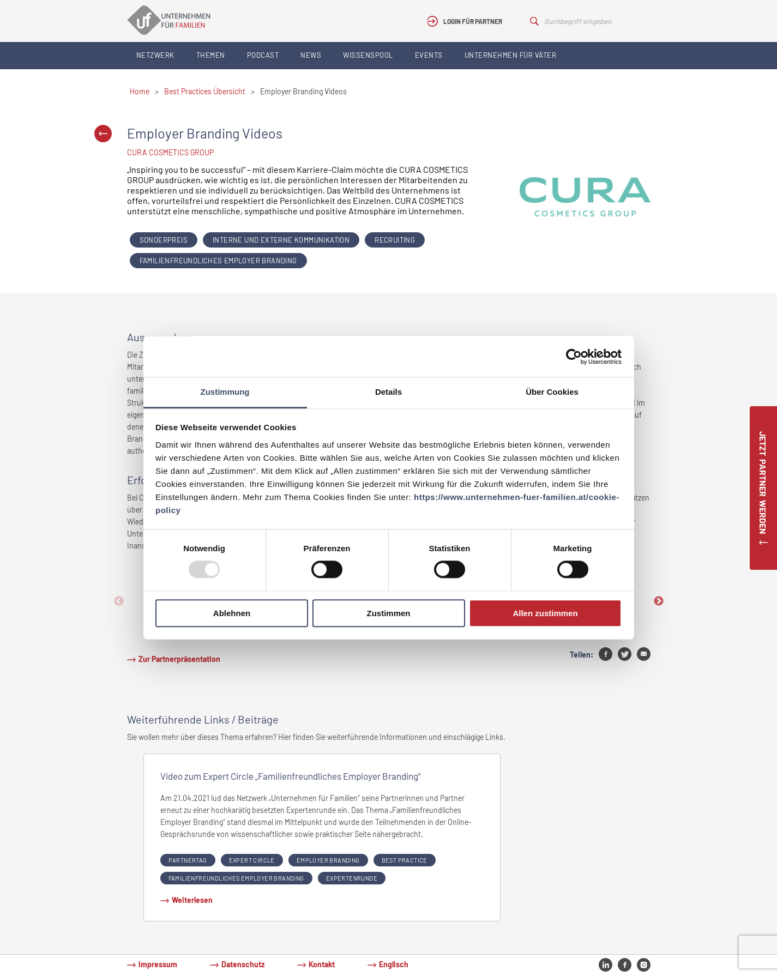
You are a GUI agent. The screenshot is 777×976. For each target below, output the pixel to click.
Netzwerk (155, 55)
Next (658, 601)
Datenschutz (242, 964)
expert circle (252, 860)
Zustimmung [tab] (225, 391)
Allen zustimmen (545, 613)
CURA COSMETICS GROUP (170, 152)
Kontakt (322, 964)
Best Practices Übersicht (204, 91)
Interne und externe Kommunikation (281, 240)
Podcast (263, 55)
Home (139, 91)
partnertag (187, 860)
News (310, 55)
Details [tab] (388, 391)
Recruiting (395, 240)
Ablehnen (231, 613)
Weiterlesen (192, 900)
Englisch (393, 964)
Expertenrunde (351, 878)
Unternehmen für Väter (511, 55)
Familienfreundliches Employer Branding (218, 260)
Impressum (157, 964)
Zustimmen (388, 613)
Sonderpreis (164, 240)
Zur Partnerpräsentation (179, 659)
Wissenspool (368, 55)
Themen (210, 55)
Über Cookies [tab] (552, 391)
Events (429, 55)
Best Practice (404, 860)
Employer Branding (328, 860)
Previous (118, 601)
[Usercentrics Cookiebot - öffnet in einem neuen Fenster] (574, 356)
